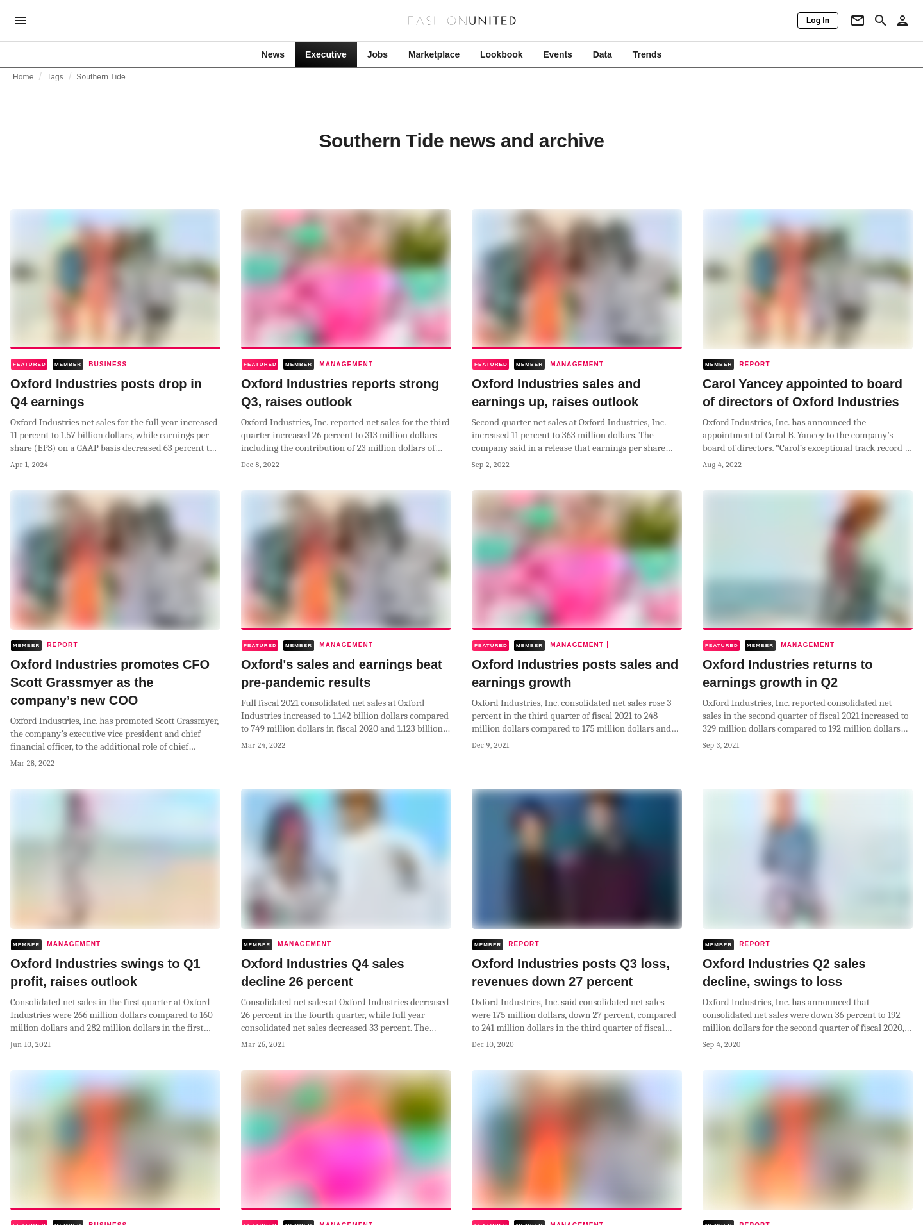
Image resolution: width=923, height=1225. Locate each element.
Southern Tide (100, 77)
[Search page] (880, 20)
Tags (55, 77)
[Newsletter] (857, 20)
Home (23, 77)
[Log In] (817, 20)
